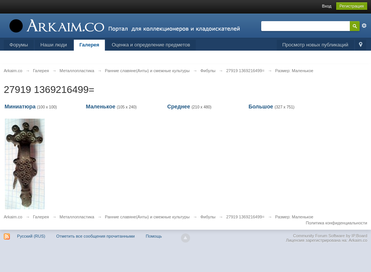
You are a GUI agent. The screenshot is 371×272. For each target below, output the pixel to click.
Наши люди (54, 45)
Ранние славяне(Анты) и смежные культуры (147, 217)
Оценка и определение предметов (151, 45)
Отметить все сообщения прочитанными (95, 236)
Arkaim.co (13, 217)
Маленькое (100, 107)
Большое (260, 107)
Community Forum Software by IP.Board (330, 235)
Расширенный (364, 26)
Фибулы (207, 217)
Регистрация (352, 6)
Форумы (18, 45)
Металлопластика (76, 217)
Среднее (178, 107)
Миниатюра (20, 107)
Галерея (90, 45)
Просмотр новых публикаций (315, 45)
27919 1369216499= (245, 217)
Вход (327, 6)
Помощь (154, 236)
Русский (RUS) (31, 236)
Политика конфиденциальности (336, 223)
